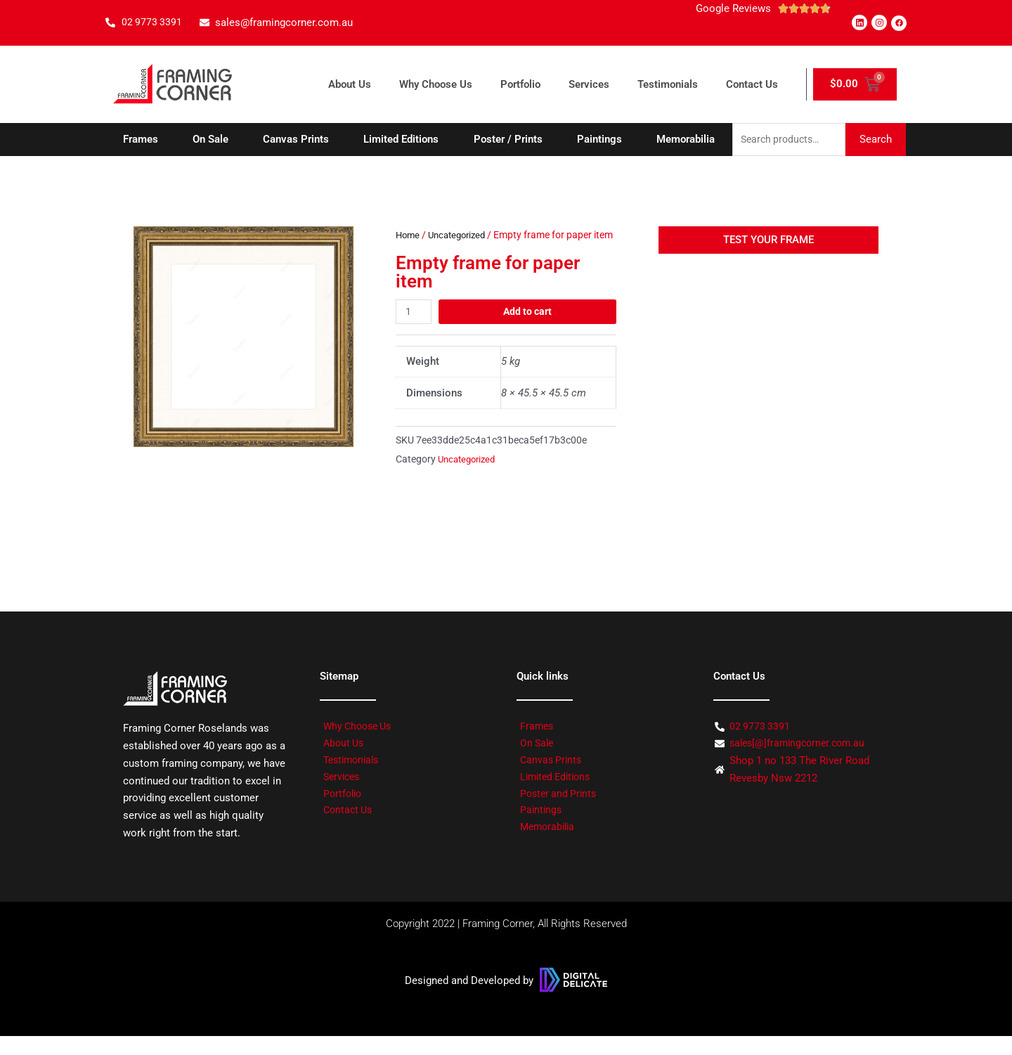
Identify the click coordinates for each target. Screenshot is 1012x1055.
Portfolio (520, 84)
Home (409, 236)
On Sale (210, 140)
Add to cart (528, 329)
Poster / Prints (508, 140)
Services (589, 84)
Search (875, 140)
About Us (349, 84)
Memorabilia (685, 140)
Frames (140, 140)
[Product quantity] (415, 330)
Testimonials (667, 84)
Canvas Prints (296, 140)
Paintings (599, 140)
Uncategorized (461, 236)
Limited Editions (401, 140)
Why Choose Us (435, 84)
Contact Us (752, 84)
